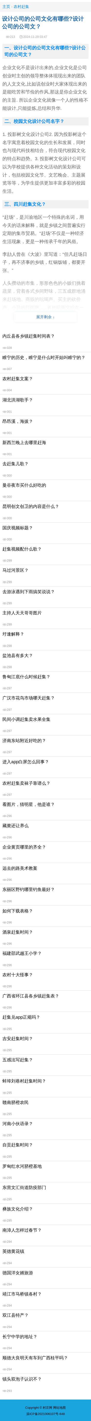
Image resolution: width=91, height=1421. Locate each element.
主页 (6, 7)
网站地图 (59, 1407)
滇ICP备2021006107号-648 (45, 1414)
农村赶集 (21, 7)
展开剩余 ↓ (45, 317)
